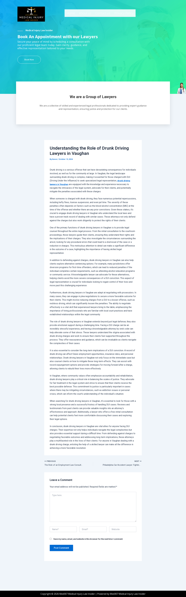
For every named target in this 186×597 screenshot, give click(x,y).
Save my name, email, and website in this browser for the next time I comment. (88, 560)
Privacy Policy (124, 13)
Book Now (29, 79)
